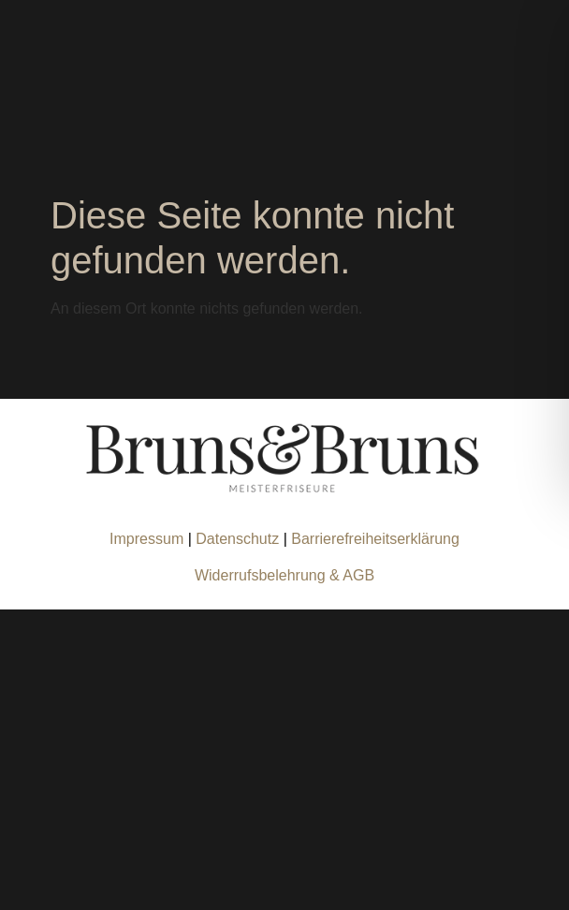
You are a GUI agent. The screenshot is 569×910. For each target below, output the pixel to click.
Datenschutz (239, 539)
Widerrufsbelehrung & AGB (284, 575)
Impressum (146, 539)
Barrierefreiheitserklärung (375, 539)
